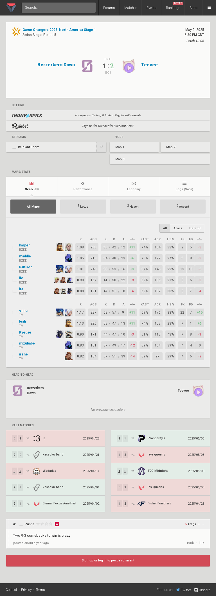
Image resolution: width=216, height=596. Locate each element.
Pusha (29, 524)
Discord (202, 590)
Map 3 (119, 159)
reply (190, 542)
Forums (109, 8)
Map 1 (119, 147)
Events (152, 8)
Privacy (26, 590)
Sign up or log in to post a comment (108, 560)
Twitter (183, 590)
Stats (193, 8)
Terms (40, 590)
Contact (11, 590)
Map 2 (170, 147)
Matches (130, 8)
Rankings (174, 6)
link (201, 542)
